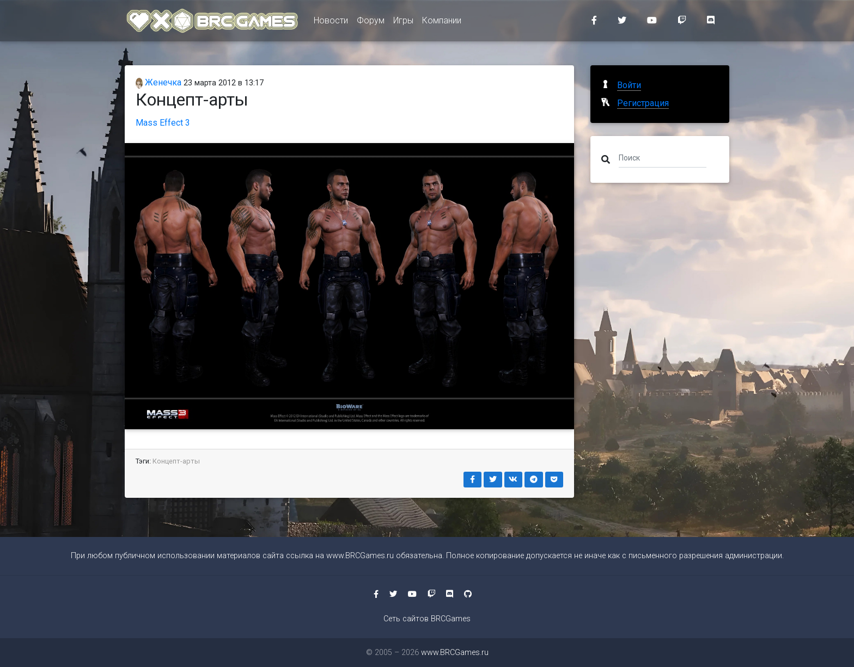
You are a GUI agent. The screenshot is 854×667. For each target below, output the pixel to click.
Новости (331, 22)
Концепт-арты (176, 461)
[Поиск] (662, 157)
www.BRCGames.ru (360, 555)
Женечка (158, 82)
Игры (403, 22)
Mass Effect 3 (163, 123)
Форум (371, 22)
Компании (441, 22)
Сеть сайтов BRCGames (427, 618)
